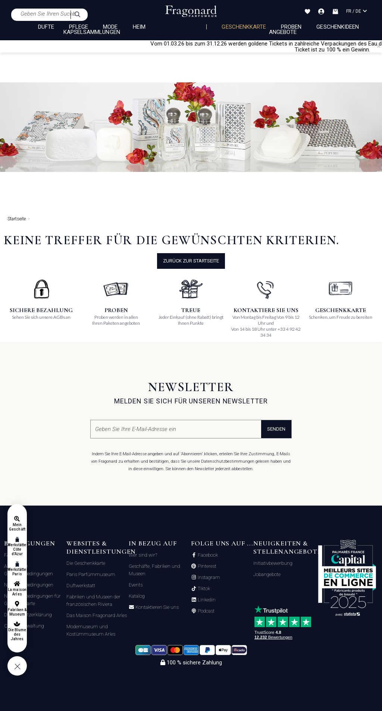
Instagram (208, 577)
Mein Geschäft (17, 527)
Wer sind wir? (143, 555)
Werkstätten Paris (17, 571)
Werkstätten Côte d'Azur (17, 549)
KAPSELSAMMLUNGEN (91, 32)
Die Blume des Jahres (17, 634)
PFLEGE (78, 26)
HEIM (139, 26)
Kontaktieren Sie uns (156, 607)
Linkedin (206, 600)
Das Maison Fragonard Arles (96, 615)
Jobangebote (267, 574)
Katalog (137, 596)
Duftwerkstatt (80, 585)
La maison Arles (17, 592)
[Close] (378, 46)
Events (136, 585)
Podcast (206, 611)
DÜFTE (46, 26)
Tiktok (203, 589)
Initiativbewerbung (272, 563)
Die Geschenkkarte (85, 563)
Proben (291, 26)
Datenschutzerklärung (28, 614)
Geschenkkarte (244, 26)
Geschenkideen (337, 26)
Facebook (207, 555)
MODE (110, 26)
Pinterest (206, 566)
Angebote (283, 32)
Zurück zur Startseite (191, 261)
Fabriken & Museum (17, 612)
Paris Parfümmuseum (90, 574)
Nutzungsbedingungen (28, 585)
